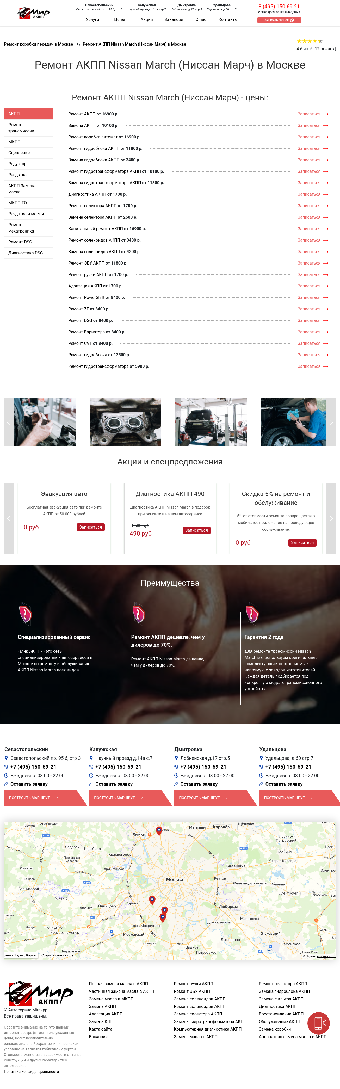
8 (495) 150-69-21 (279, 6)
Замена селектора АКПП (93, 217)
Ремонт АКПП (82, 114)
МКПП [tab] (14, 141)
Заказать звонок (277, 20)
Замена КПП (101, 1021)
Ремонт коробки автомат (93, 136)
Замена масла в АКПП (196, 1036)
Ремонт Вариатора (87, 331)
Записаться (309, 114)
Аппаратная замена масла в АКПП (293, 1036)
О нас (200, 19)
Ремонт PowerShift (86, 297)
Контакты (228, 19)
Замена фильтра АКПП (281, 998)
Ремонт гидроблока (88, 354)
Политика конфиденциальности (31, 1071)
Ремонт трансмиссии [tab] (21, 127)
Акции (147, 19)
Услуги (92, 19)
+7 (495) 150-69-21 (33, 767)
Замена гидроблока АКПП (94, 159)
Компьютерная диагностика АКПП (208, 1029)
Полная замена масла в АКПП (118, 983)
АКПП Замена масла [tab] (21, 188)
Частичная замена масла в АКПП (121, 991)
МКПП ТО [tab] (17, 202)
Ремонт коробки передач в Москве (38, 44)
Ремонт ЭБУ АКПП (87, 263)
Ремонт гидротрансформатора (99, 366)
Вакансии (173, 19)
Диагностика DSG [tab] (25, 252)
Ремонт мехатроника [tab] (21, 228)
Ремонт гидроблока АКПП (94, 148)
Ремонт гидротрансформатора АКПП (105, 171)
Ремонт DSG (80, 320)
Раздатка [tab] (17, 174)
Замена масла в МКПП (111, 998)
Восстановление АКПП (281, 1014)
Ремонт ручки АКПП (88, 274)
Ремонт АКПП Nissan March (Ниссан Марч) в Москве (134, 44)
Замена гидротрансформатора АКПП (105, 182)
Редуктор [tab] (17, 163)
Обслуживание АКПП (279, 1021)
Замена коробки (275, 1029)
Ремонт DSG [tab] (20, 242)
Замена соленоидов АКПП (94, 251)
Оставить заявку (29, 784)
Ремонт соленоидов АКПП (94, 240)
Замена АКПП (82, 125)
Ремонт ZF (79, 309)
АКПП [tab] (14, 113)
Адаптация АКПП (85, 286)
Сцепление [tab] (19, 152)
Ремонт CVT (80, 343)
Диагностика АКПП (87, 194)
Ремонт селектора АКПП (93, 205)
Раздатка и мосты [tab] (26, 213)
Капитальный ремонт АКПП (96, 228)
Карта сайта (100, 1029)
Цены (119, 19)
